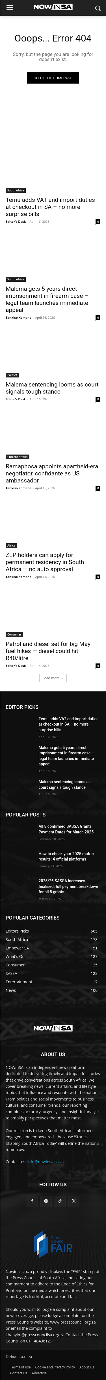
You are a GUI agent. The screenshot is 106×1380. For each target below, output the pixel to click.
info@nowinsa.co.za (45, 1161)
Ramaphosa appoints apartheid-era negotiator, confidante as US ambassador (52, 473)
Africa (11, 545)
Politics (12, 375)
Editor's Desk (16, 221)
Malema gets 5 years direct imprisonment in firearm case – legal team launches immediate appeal (47, 299)
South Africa (15, 190)
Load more (53, 678)
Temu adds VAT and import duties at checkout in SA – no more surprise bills (50, 206)
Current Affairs (17, 457)
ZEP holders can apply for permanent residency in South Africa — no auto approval (45, 562)
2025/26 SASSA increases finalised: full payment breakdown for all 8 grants (68, 886)
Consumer (14, 634)
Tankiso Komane (18, 317)
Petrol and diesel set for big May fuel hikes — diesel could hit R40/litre (48, 651)
